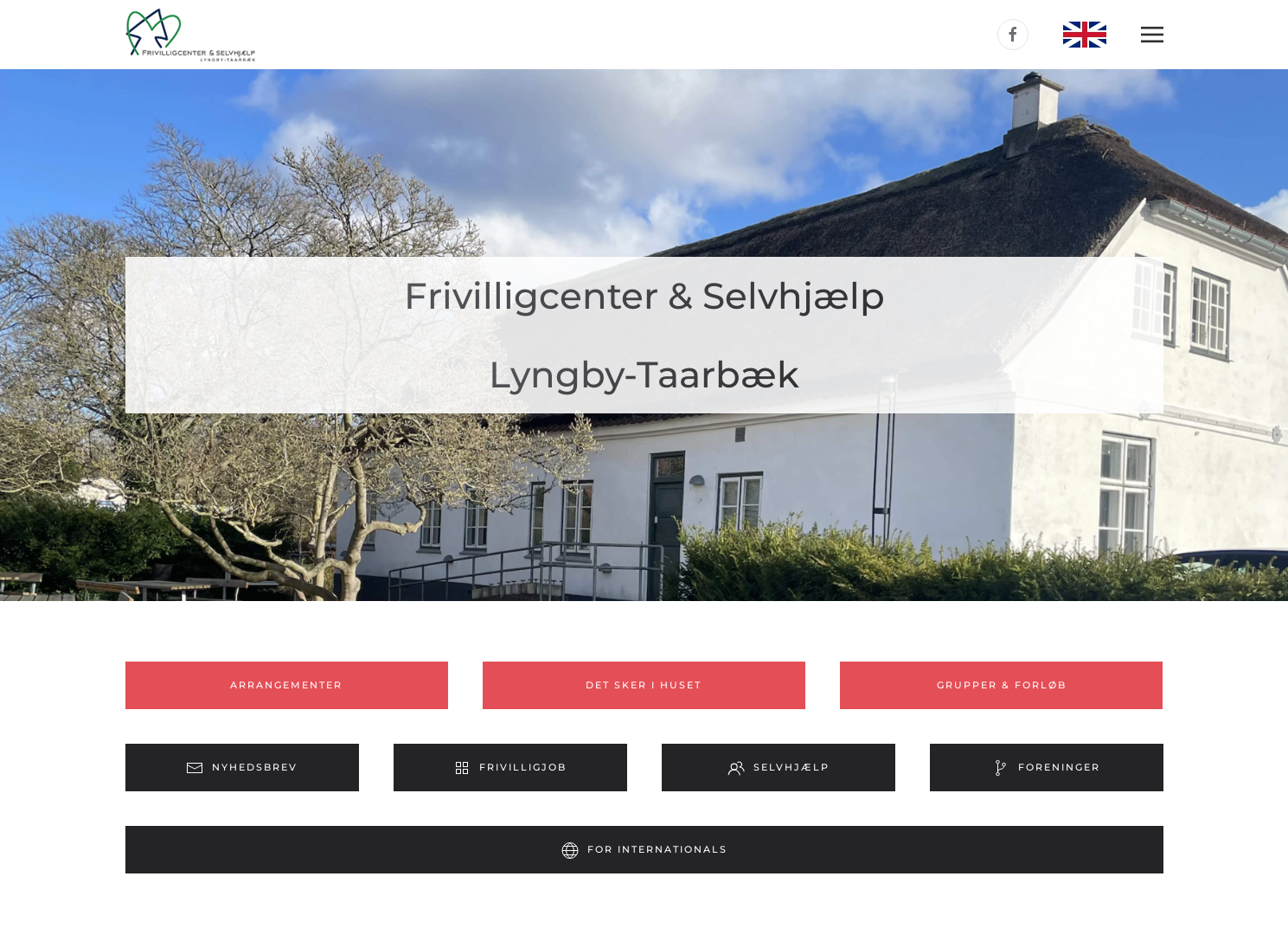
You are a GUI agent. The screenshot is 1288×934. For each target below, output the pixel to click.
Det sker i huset (644, 685)
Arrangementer (286, 685)
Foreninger (1046, 768)
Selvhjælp (778, 768)
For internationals (644, 850)
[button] (1152, 34)
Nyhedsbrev (242, 768)
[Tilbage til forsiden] (190, 34)
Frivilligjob (510, 768)
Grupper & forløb (1002, 685)
